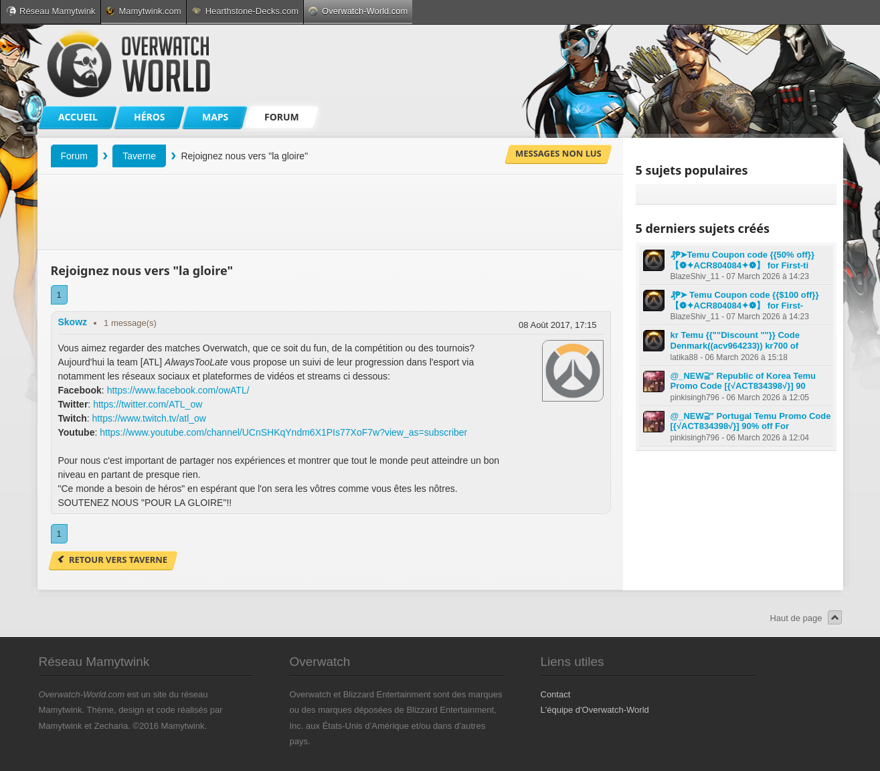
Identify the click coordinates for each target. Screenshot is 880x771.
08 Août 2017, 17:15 (557, 325)
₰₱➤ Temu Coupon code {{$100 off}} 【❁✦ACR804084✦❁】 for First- (745, 300)
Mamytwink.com (143, 11)
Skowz (73, 322)
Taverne (139, 156)
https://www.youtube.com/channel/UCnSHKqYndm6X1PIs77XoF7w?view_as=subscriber (283, 432)
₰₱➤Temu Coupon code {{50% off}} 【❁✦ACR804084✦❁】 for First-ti (742, 260)
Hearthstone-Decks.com (244, 11)
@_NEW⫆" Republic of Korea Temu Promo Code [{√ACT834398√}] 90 (743, 381)
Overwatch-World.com (358, 11)
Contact (556, 694)
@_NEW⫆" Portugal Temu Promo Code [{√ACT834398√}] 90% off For (751, 421)
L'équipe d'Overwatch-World (595, 710)
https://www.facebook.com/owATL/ (178, 390)
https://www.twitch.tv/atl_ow (149, 418)
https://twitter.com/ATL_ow (147, 404)
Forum (74, 156)
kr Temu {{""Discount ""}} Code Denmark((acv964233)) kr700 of (735, 340)
